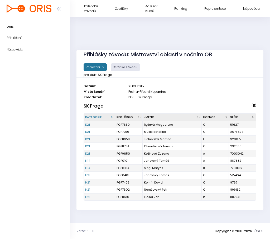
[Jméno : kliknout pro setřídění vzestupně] (172, 117)
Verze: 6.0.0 (85, 231)
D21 (87, 125)
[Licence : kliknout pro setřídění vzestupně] (215, 117)
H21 (87, 175)
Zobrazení (93, 67)
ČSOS (258, 231)
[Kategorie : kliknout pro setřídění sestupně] (99, 117)
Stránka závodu (125, 67)
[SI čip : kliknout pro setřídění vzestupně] (242, 117)
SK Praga (94, 106)
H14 (87, 161)
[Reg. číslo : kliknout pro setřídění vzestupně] (129, 117)
